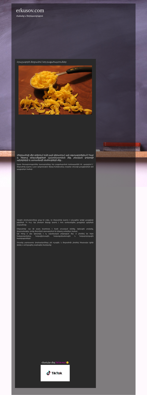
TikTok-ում (60, 362)
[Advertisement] (73, 39)
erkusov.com (30, 10)
